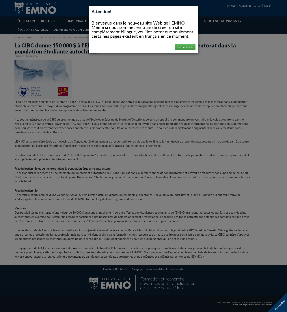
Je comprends (185, 47)
